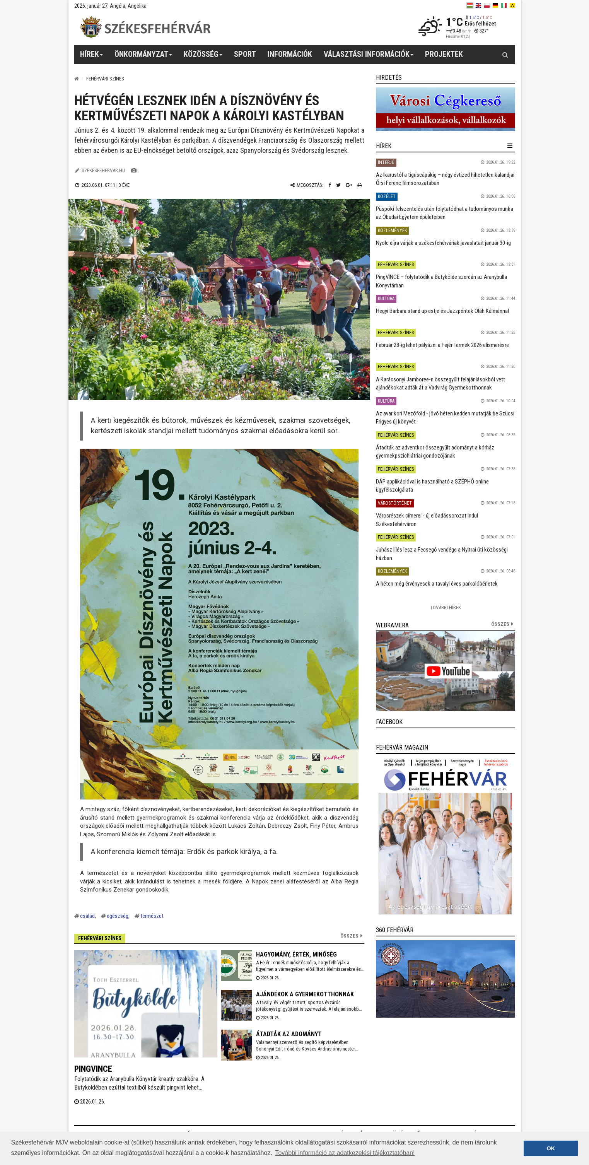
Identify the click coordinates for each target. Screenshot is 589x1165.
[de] (495, 5)
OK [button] (550, 1148)
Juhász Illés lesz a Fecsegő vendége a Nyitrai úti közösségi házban (442, 553)
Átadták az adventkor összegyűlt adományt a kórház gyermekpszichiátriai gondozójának (435, 451)
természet (152, 915)
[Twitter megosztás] (338, 185)
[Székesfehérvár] (145, 27)
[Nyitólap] (76, 79)
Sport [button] (245, 54)
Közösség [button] (203, 57)
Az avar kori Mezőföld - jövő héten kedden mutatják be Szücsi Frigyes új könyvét (445, 417)
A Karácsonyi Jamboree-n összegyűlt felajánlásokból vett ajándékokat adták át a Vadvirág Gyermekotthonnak (440, 383)
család (87, 915)
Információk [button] (290, 54)
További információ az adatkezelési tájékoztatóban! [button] (345, 1153)
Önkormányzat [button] (143, 57)
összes (500, 624)
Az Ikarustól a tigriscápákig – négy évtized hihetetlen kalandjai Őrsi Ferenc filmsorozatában (445, 178)
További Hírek (445, 607)
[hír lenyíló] (510, 146)
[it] (504, 5)
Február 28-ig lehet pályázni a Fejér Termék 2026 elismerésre (442, 345)
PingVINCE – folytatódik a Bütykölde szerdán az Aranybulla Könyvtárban (441, 281)
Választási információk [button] (369, 57)
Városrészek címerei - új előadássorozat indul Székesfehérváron (427, 519)
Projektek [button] (444, 54)
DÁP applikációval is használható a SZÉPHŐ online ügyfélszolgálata (432, 485)
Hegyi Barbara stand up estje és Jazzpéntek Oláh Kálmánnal (442, 310)
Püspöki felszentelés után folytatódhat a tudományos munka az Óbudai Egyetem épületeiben (444, 212)
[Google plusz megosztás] (349, 185)
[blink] (512, 5)
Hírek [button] (91, 57)
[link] (445, 109)
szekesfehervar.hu (103, 170)
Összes (349, 936)
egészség (117, 915)
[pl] (487, 5)
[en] (478, 5)
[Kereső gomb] (505, 54)
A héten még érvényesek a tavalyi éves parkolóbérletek (437, 583)
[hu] (470, 5)
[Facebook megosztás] (329, 185)
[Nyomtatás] (359, 185)
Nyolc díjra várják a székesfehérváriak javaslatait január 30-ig (443, 242)
